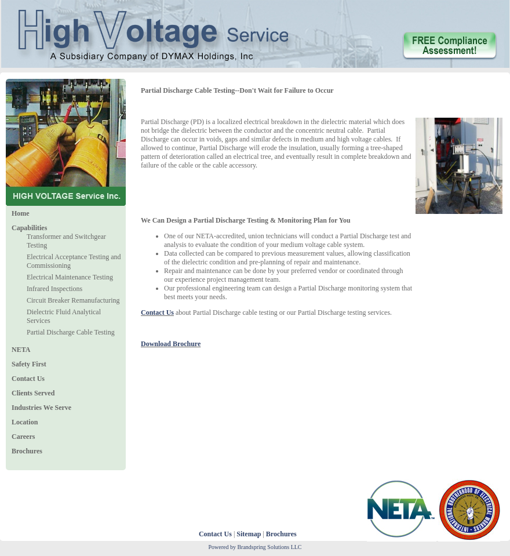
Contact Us (215, 534)
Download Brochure (171, 344)
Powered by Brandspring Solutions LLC (254, 547)
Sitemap (248, 534)
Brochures (281, 534)
